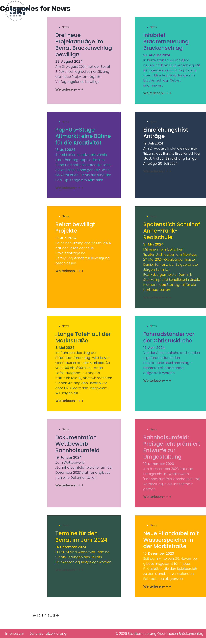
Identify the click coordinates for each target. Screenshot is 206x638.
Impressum (14, 633)
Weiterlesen (69, 89)
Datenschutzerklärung (48, 633)
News (65, 27)
